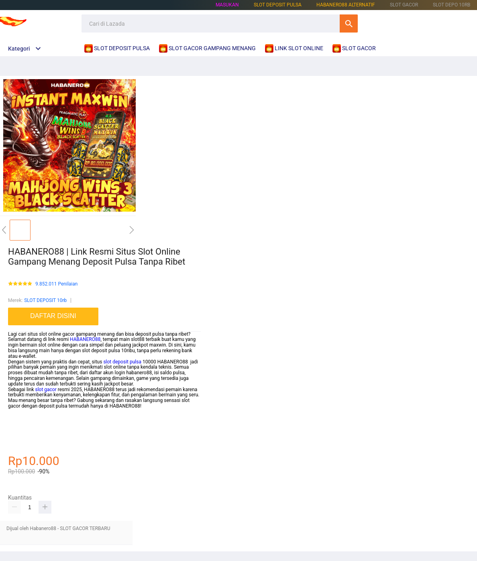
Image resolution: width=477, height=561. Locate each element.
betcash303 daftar (27, 439)
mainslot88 (20, 411)
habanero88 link (25, 445)
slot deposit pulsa (122, 362)
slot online (19, 434)
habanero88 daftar (28, 428)
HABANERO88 (85, 339)
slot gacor (45, 389)
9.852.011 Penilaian (56, 284)
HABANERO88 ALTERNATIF (345, 5)
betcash (16, 422)
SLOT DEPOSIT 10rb (45, 300)
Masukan (227, 5)
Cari (349, 23)
